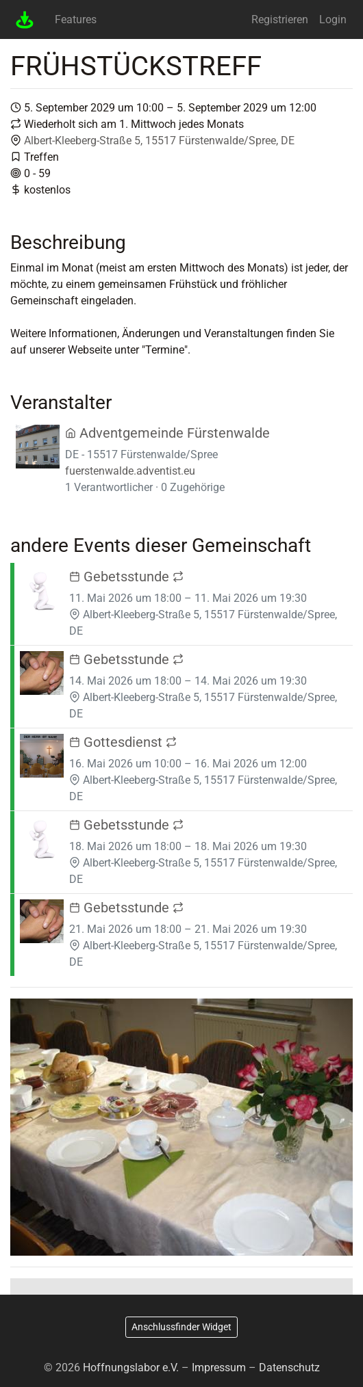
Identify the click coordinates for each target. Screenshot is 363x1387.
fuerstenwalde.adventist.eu (130, 470)
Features (76, 19)
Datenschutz (289, 1367)
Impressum (219, 1367)
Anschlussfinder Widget (181, 1326)
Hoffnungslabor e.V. (131, 1367)
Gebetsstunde (126, 576)
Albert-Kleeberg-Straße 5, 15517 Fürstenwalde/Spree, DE (159, 140)
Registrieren (279, 19)
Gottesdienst (123, 742)
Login (333, 19)
